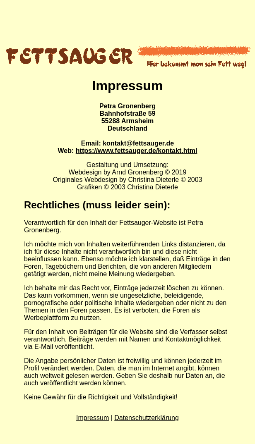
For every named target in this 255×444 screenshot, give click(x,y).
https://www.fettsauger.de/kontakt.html (136, 150)
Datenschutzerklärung (146, 417)
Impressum (92, 417)
